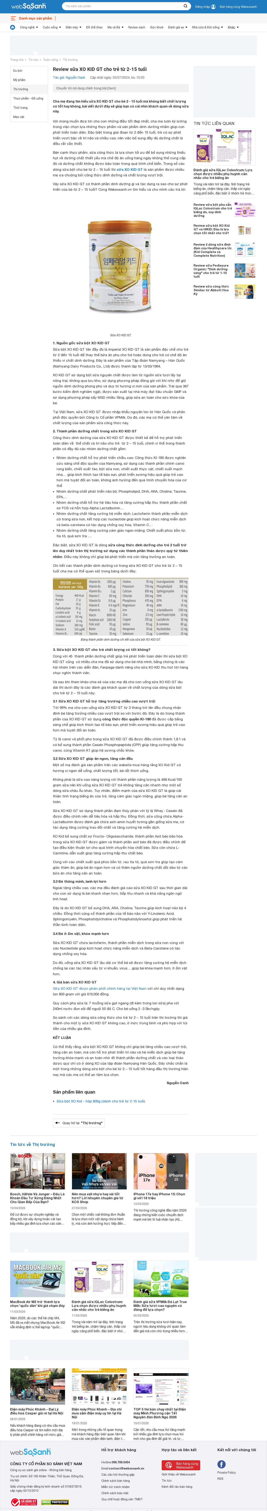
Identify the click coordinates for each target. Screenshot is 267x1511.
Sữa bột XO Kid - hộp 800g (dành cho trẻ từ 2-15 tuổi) (101, 1101)
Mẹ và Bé (114, 27)
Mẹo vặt (18, 117)
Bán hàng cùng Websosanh (238, 6)
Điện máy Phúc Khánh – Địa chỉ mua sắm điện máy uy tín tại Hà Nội (97, 1413)
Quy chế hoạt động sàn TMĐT (122, 1499)
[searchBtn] (186, 6)
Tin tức (33, 59)
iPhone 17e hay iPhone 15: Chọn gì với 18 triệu (159, 1196)
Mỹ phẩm (19, 80)
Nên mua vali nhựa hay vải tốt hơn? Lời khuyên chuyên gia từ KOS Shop (97, 1198)
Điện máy (72, 27)
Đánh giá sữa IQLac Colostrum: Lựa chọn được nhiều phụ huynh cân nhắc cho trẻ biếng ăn (223, 174)
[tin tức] (12, 27)
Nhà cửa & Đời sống (205, 27)
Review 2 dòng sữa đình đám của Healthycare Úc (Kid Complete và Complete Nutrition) (213, 250)
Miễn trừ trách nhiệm (115, 1487)
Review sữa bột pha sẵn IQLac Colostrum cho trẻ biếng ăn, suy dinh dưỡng (213, 210)
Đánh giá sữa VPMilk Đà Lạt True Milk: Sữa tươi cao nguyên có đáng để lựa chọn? (160, 1305)
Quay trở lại (82, 1123)
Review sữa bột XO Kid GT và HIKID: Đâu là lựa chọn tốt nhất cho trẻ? (212, 229)
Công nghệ (27, 27)
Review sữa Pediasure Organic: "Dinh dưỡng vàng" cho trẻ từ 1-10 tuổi (211, 270)
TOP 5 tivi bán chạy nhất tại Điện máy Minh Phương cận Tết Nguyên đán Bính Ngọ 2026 (160, 1413)
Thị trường (70, 59)
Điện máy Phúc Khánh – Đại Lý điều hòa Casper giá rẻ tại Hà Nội (36, 1411)
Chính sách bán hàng (115, 1480)
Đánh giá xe (176, 27)
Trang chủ (17, 59)
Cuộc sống (50, 27)
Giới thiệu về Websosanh (179, 1474)
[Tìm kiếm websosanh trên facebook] (221, 1464)
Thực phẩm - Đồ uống (28, 98)
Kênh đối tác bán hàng (177, 1486)
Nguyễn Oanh (178, 1083)
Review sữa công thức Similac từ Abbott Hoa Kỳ (211, 290)
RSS (220, 1478)
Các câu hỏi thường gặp (118, 1474)
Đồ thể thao (94, 27)
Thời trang (20, 107)
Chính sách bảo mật (115, 1493)
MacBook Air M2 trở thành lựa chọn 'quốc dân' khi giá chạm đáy (37, 1304)
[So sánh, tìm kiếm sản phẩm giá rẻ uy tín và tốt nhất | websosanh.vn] (28, 6)
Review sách (136, 27)
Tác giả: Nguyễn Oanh (69, 77)
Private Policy (226, 1472)
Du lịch (17, 70)
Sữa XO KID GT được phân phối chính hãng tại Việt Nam (99, 989)
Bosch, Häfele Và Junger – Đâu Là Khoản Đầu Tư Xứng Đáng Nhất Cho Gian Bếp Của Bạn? (37, 1198)
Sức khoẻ (156, 27)
